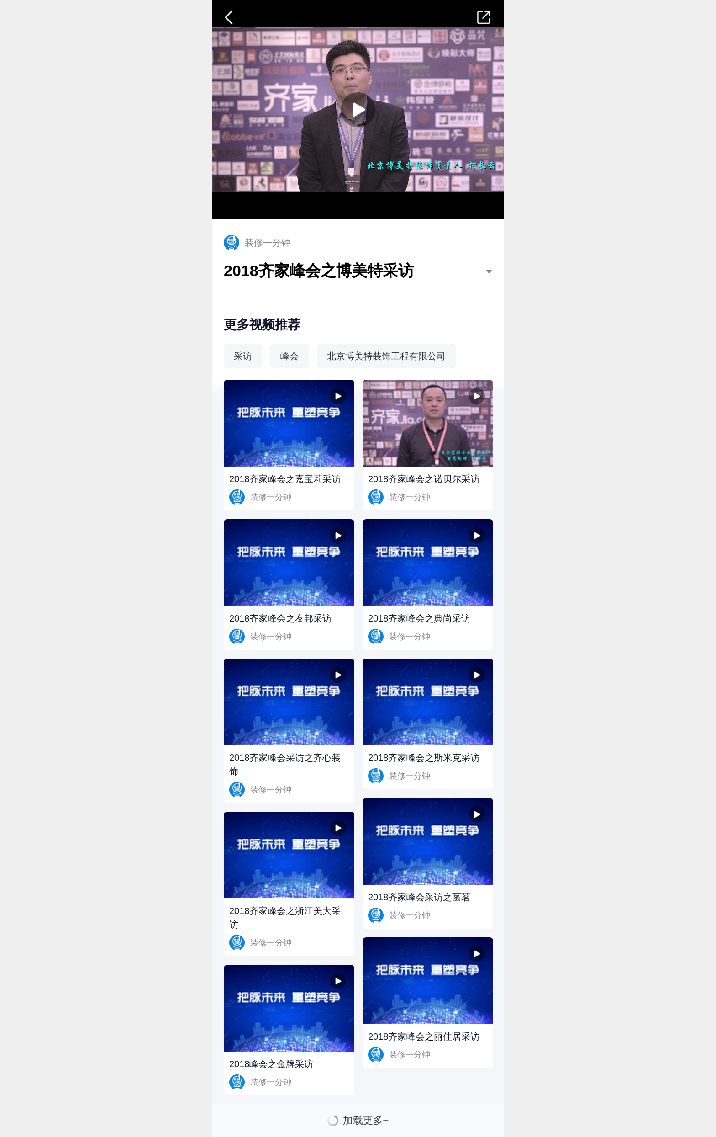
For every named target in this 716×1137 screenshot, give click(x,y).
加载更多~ (366, 1121)
